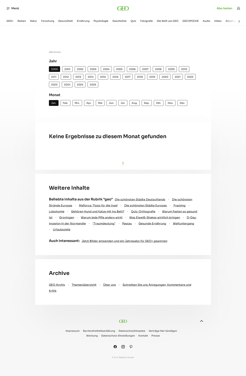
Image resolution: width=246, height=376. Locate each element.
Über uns (109, 285)
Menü (12, 8)
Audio (206, 20)
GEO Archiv (57, 285)
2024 (67, 84)
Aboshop (231, 20)
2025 (80, 84)
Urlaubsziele (61, 229)
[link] (238, 8)
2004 (106, 69)
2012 (66, 76)
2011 (53, 76)
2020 (165, 76)
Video (217, 20)
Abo (224, 8)
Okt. (158, 103)
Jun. (111, 103)
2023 (54, 84)
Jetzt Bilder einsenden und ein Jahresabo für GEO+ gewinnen (124, 241)
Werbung (92, 335)
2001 (67, 69)
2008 (158, 69)
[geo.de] (123, 8)
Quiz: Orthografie (143, 211)
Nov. (170, 103)
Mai (100, 103)
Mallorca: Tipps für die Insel (98, 205)
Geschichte (119, 20)
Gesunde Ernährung (152, 223)
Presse (155, 335)
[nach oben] (201, 321)
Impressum (73, 330)
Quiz (133, 20)
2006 (132, 69)
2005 (119, 69)
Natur (33, 20)
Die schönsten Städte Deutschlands (140, 199)
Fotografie (146, 20)
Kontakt (143, 335)
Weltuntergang (183, 223)
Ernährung (83, 20)
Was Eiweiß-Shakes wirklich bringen (154, 217)
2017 (127, 76)
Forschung (47, 20)
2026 (93, 84)
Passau (127, 223)
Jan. (53, 103)
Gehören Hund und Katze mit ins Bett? (97, 211)
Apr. (88, 103)
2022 (190, 76)
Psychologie (101, 20)
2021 (178, 76)
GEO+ (10, 20)
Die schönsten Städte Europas (145, 205)
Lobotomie (56, 211)
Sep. (147, 103)
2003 (93, 69)
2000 (54, 69)
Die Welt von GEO (167, 20)
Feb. (65, 103)
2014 (91, 76)
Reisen (22, 20)
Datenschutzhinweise (132, 330)
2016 (115, 76)
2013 (78, 76)
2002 (80, 69)
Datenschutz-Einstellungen (118, 335)
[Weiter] (239, 21)
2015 (103, 76)
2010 (184, 69)
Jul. (123, 103)
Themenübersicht (84, 285)
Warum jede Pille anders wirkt (102, 217)
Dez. (182, 103)
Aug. (134, 103)
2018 (140, 76)
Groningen (66, 217)
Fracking (180, 205)
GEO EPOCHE (190, 20)
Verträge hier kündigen (163, 330)
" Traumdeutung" (104, 223)
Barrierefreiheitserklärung (99, 330)
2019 (152, 76)
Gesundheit (65, 20)
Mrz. (77, 103)
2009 (171, 69)
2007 (145, 69)
